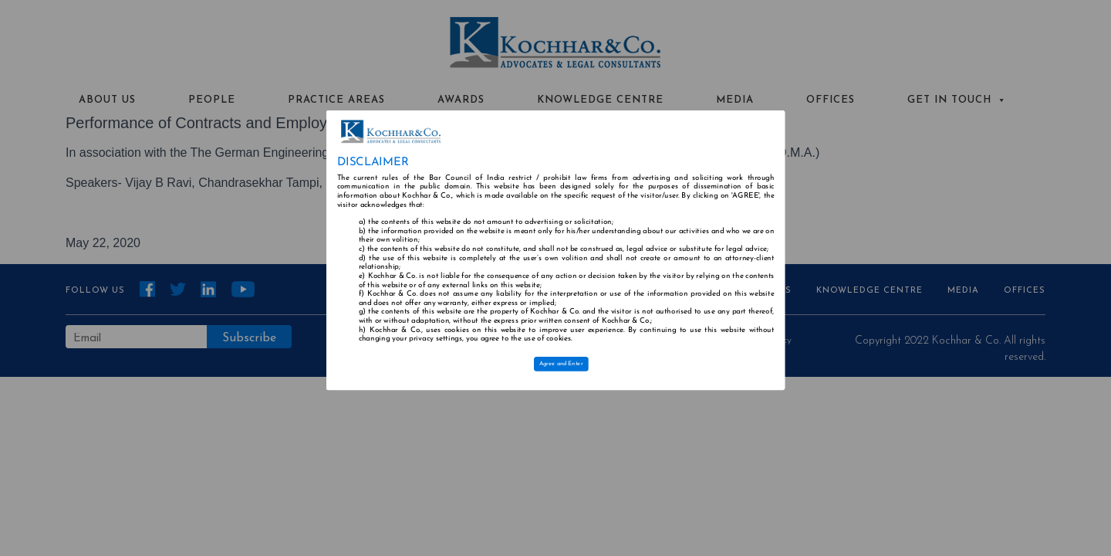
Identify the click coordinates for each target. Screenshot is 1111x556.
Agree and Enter (561, 364)
